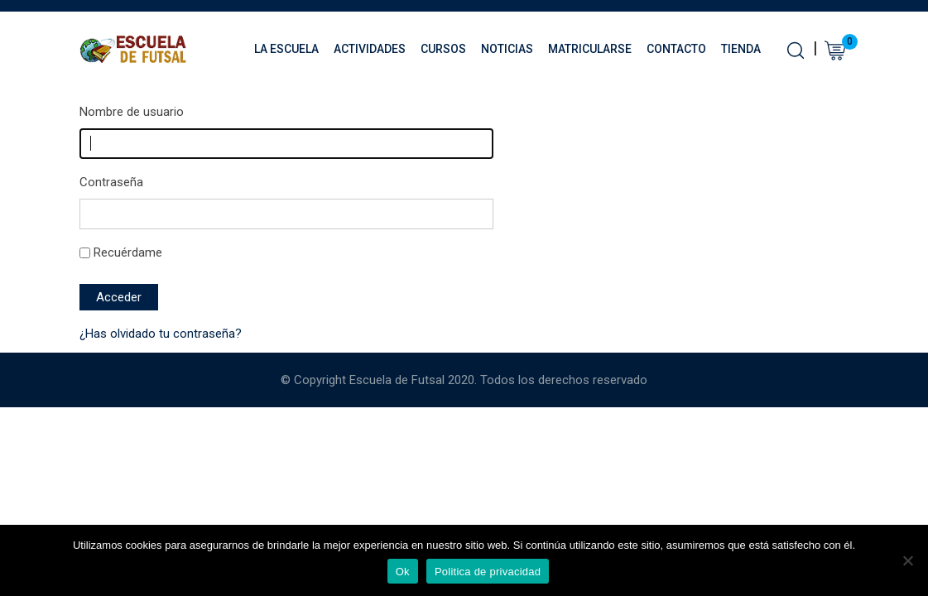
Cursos (443, 48)
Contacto (676, 48)
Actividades (370, 48)
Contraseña (111, 182)
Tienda (741, 48)
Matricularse (590, 48)
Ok (403, 571)
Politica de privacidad (488, 571)
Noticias (507, 48)
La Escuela (286, 48)
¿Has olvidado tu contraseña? (160, 333)
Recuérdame (128, 252)
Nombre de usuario (131, 111)
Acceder (119, 297)
